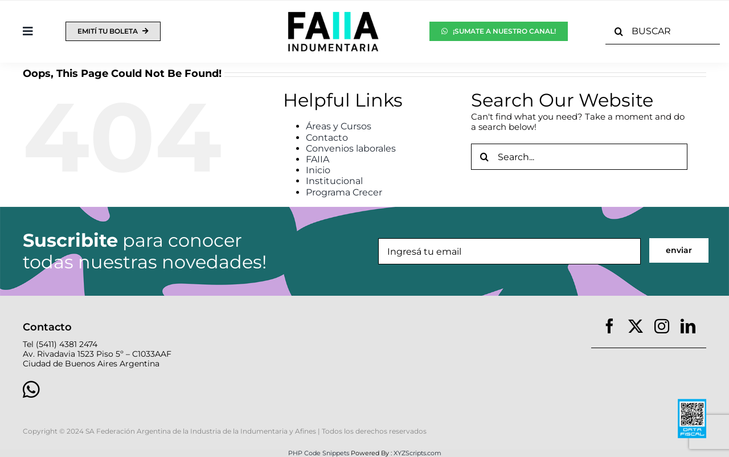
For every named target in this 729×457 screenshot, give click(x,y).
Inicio (318, 170)
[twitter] (635, 326)
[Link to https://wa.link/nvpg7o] (184, 389)
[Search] (618, 31)
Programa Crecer (344, 192)
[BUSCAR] (662, 31)
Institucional (334, 181)
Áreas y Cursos (338, 126)
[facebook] (609, 326)
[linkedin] (688, 326)
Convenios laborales (351, 148)
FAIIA (317, 159)
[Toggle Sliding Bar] (28, 31)
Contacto (327, 137)
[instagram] (661, 326)
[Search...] (579, 157)
